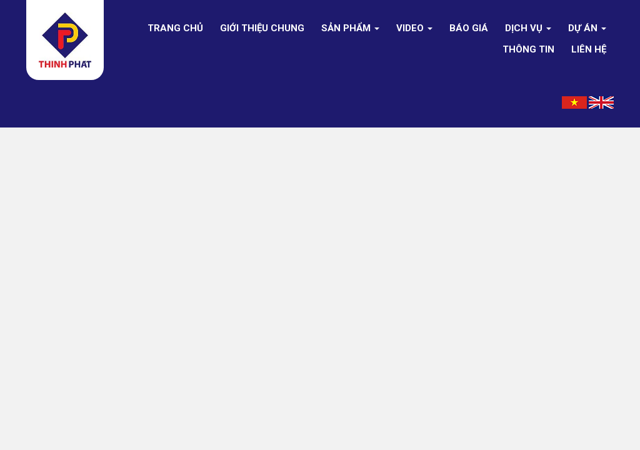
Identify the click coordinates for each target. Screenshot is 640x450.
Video (414, 28)
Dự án (587, 28)
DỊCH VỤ (528, 28)
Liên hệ (588, 49)
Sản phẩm (350, 28)
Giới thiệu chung (262, 28)
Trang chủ (175, 28)
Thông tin (528, 49)
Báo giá (468, 28)
